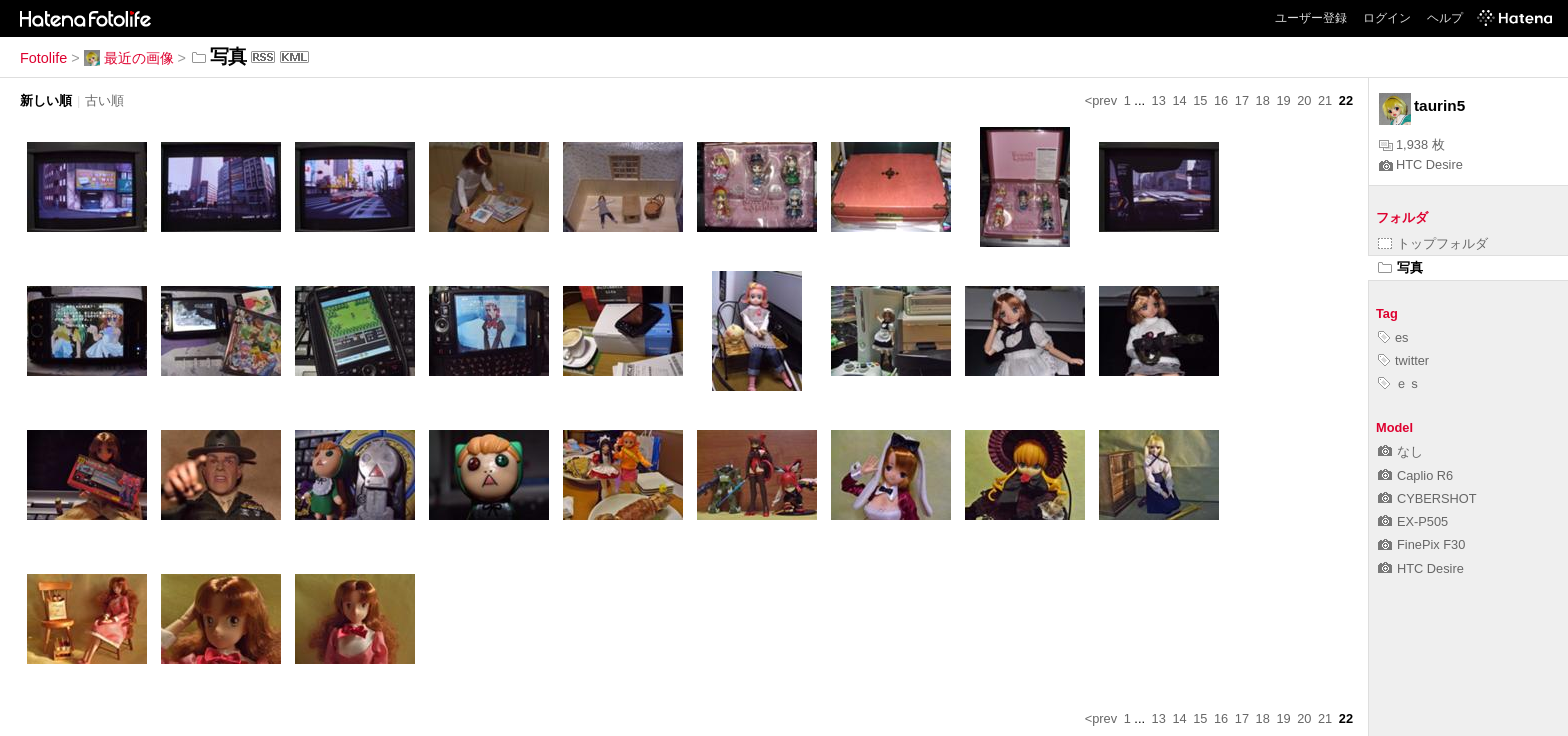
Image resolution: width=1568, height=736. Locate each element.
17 (1242, 100)
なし (1400, 451)
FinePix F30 (1421, 544)
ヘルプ (1445, 18)
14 (1179, 100)
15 (1200, 100)
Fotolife (43, 58)
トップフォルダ (1433, 243)
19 (1283, 100)
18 (1263, 100)
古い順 (104, 100)
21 (1325, 100)
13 (1159, 100)
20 (1304, 100)
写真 (1400, 267)
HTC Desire (1421, 164)
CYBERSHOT (1427, 498)
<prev (1101, 100)
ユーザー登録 (1311, 18)
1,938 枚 (1412, 144)
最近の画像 (129, 58)
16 (1221, 100)
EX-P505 (1413, 521)
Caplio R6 (1415, 475)
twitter (1403, 360)
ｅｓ (1399, 383)
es (1393, 337)
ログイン (1387, 18)
